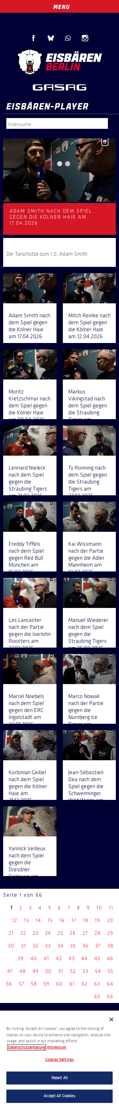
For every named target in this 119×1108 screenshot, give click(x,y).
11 (111, 907)
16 (62, 920)
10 (99, 907)
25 (60, 933)
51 (60, 971)
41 (46, 958)
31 (23, 945)
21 (11, 933)
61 (72, 983)
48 (22, 971)
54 (98, 971)
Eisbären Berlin (59, 62)
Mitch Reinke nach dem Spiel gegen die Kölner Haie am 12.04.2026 (89, 326)
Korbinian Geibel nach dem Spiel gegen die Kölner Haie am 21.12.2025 (28, 786)
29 (110, 933)
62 (85, 983)
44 (84, 958)
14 (38, 920)
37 (98, 945)
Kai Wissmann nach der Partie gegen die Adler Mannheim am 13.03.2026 (86, 557)
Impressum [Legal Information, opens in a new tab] (56, 1047)
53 (85, 971)
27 (85, 933)
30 (11, 945)
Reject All (59, 1077)
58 (34, 983)
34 (60, 945)
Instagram (85, 38)
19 (97, 920)
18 (85, 920)
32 (35, 945)
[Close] (111, 1019)
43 (72, 958)
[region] (59, 1059)
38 (110, 945)
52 (73, 971)
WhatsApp (68, 38)
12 (14, 920)
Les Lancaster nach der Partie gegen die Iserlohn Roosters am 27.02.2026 (30, 634)
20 (110, 920)
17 (73, 920)
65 (97, 996)
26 (73, 933)
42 (59, 958)
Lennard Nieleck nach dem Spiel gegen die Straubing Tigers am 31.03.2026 (28, 481)
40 (33, 958)
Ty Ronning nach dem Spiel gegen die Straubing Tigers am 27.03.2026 (87, 481)
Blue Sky (51, 38)
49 (35, 971)
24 (48, 933)
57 (21, 983)
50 (48, 971)
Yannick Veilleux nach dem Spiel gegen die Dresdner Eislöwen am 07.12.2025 (27, 866)
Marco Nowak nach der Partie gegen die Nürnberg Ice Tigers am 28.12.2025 (85, 714)
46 (110, 958)
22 (23, 933)
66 (110, 996)
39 (21, 958)
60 (59, 983)
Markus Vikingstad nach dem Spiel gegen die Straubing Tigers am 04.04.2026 (87, 409)
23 (35, 933)
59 (46, 983)
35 (73, 945)
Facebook (33, 38)
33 (48, 945)
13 (26, 920)
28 (98, 933)
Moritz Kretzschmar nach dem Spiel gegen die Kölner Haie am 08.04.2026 (29, 405)
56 (9, 983)
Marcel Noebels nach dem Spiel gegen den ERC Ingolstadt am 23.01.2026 (26, 710)
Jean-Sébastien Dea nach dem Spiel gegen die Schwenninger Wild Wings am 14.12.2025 (85, 790)
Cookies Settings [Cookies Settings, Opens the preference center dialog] (59, 1059)
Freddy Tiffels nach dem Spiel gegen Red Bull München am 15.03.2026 (26, 557)
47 (10, 971)
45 (97, 958)
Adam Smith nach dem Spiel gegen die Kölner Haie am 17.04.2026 (29, 326)
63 (97, 983)
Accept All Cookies (59, 1095)
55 (110, 971)
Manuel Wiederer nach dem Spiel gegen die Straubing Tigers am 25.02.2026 (88, 634)
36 (86, 945)
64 (110, 983)
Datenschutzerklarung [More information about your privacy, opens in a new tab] (26, 1047)
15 (50, 920)
